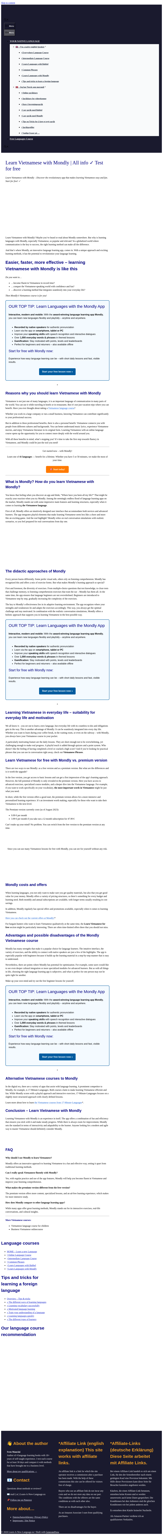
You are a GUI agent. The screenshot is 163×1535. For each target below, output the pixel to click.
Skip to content (8, 3)
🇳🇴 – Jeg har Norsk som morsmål (31, 87)
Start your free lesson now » (57, 371)
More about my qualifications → (22, 1471)
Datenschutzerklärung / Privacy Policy (30, 1517)
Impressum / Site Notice (24, 1520)
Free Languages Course (21, 139)
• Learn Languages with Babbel (34, 64)
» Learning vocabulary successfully (23, 1305)
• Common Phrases (29, 70)
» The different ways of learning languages (26, 1302)
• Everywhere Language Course (34, 53)
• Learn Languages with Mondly (35, 76)
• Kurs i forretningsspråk (32, 104)
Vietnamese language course (61, 408)
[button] (6, 20)
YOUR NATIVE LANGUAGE (26, 41)
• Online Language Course (19, 1255)
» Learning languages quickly (20, 1316)
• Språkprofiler (27, 127)
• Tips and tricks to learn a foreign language (40, 81)
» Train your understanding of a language (26, 1312)
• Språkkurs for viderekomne (33, 99)
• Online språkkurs (29, 93)
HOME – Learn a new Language (22, 1251)
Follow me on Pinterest (21, 1500)
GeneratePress (52, 1532)
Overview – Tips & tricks (18, 1298)
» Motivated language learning (21, 1309)
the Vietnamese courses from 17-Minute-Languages (58, 1102)
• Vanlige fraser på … (30, 133)
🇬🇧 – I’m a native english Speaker (31, 47)
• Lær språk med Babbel (31, 110)
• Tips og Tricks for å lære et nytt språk (38, 122)
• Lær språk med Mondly (32, 116)
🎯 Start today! (57, 469)
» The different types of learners (21, 1319)
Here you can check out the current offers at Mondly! (29, 918)
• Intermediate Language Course (35, 58)
